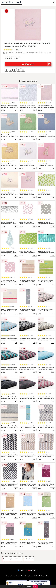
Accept (35, 586)
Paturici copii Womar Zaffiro (12, 559)
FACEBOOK (22, 570)
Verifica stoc (36, 64)
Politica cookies (44, 576)
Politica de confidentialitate (29, 576)
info (16, 110)
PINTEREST (32, 570)
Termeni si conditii (12, 576)
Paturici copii (29, 559)
